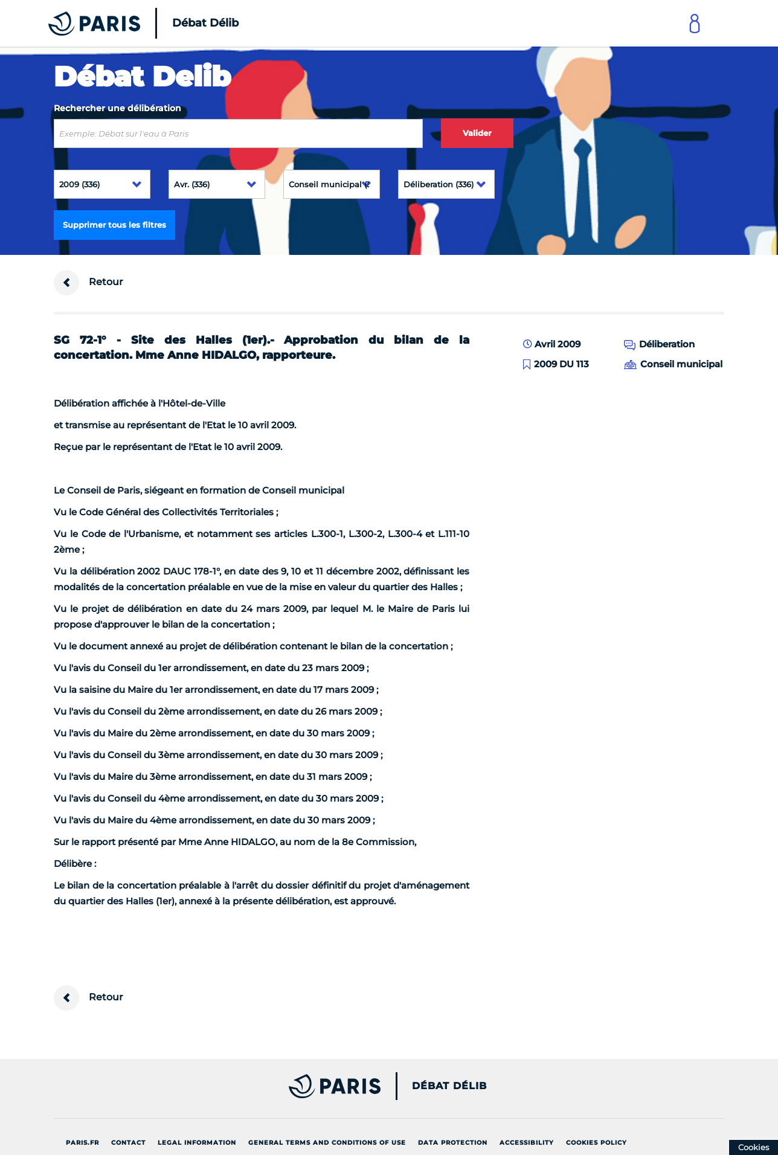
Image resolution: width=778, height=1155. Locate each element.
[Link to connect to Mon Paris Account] (694, 23)
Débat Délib (449, 1086)
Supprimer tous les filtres (114, 225)
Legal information (197, 1143)
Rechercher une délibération (117, 108)
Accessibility (527, 1143)
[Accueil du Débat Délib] (127, 23)
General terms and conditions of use (327, 1143)
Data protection (452, 1143)
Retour (88, 282)
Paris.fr (82, 1143)
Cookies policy (596, 1143)
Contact (128, 1143)
